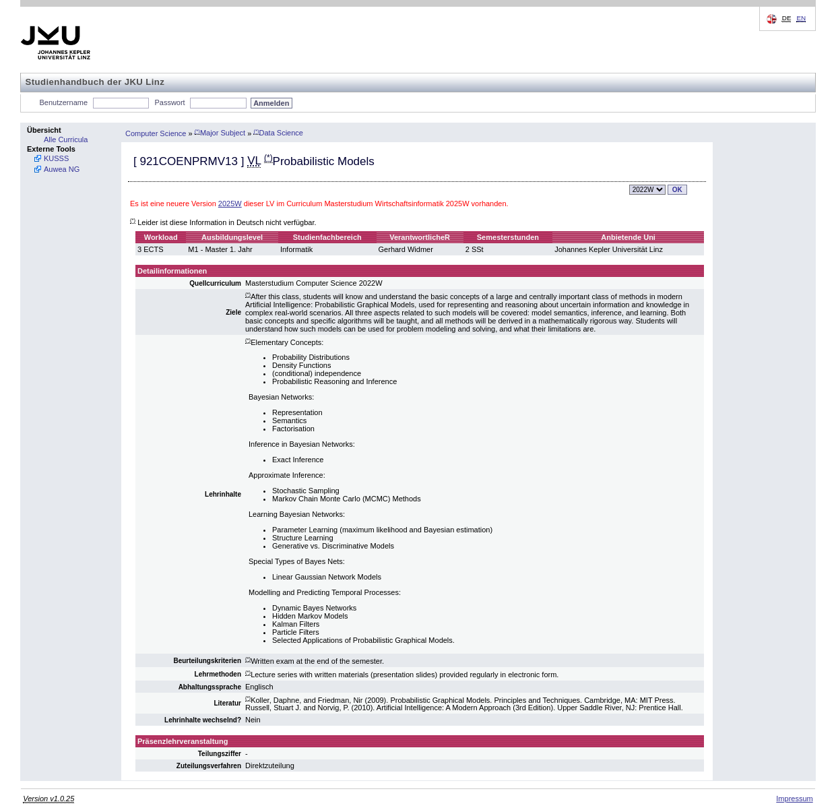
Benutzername (64, 102)
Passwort (169, 102)
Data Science (278, 133)
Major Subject (220, 133)
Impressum (794, 798)
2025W (230, 203)
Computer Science (156, 133)
